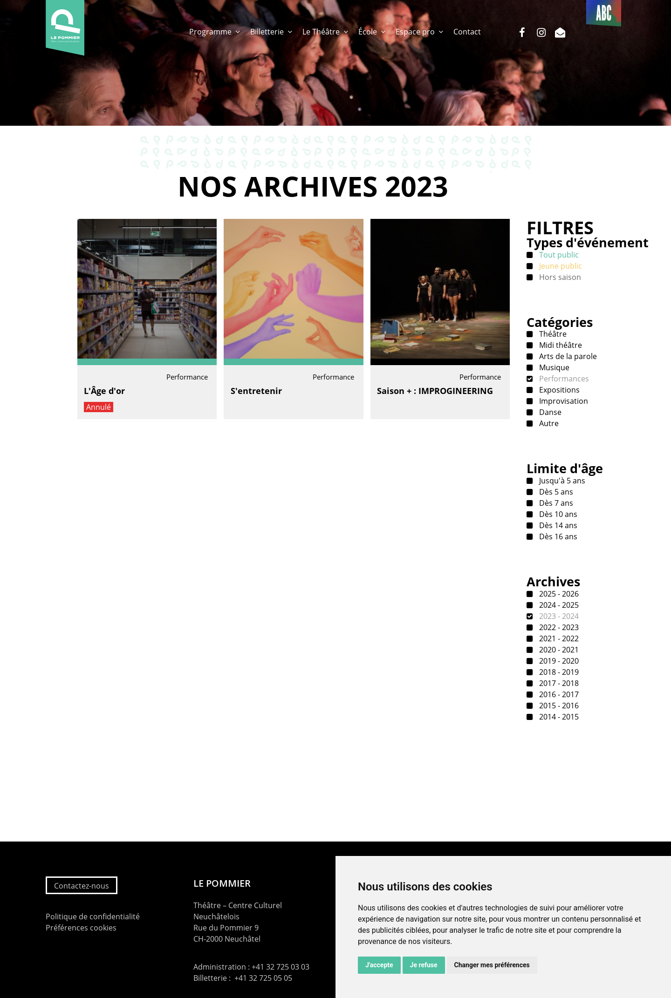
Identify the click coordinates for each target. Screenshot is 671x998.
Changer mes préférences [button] (492, 965)
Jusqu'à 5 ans (561, 480)
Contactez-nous (81, 886)
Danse (549, 412)
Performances (563, 378)
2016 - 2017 (558, 694)
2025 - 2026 (558, 594)
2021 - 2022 (558, 638)
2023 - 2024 (558, 616)
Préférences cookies (81, 928)
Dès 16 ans (557, 536)
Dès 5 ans (555, 492)
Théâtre (552, 334)
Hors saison (559, 277)
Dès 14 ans (557, 525)
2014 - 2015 (558, 717)
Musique (553, 367)
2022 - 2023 (558, 627)
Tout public (558, 255)
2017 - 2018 (558, 683)
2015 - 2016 (558, 705)
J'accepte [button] (379, 965)
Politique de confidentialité (93, 916)
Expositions (558, 390)
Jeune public (559, 266)
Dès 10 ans (557, 514)
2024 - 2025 (558, 605)
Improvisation (562, 401)
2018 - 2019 (558, 672)
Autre (548, 423)
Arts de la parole (567, 356)
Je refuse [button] (424, 965)
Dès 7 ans (555, 503)
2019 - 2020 (558, 661)
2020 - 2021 (558, 650)
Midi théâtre (559, 345)
